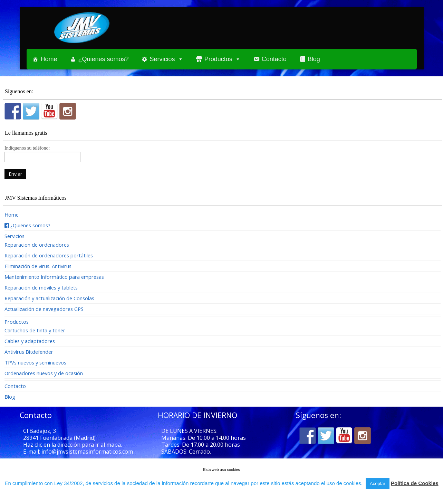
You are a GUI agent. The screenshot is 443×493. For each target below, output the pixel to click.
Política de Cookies (415, 483)
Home (49, 59)
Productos (218, 59)
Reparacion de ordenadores (36, 244)
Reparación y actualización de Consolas (49, 298)
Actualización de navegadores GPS (44, 308)
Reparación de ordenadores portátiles (48, 255)
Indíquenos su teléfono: (42, 153)
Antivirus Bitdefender (28, 351)
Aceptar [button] (377, 483)
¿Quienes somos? (103, 59)
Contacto (274, 59)
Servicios (162, 59)
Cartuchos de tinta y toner (34, 330)
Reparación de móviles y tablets (41, 287)
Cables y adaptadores (29, 341)
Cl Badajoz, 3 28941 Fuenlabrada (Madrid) (59, 434)
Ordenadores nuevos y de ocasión (43, 373)
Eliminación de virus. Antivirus (37, 266)
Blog (314, 59)
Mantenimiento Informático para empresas (54, 276)
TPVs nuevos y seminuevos (35, 362)
